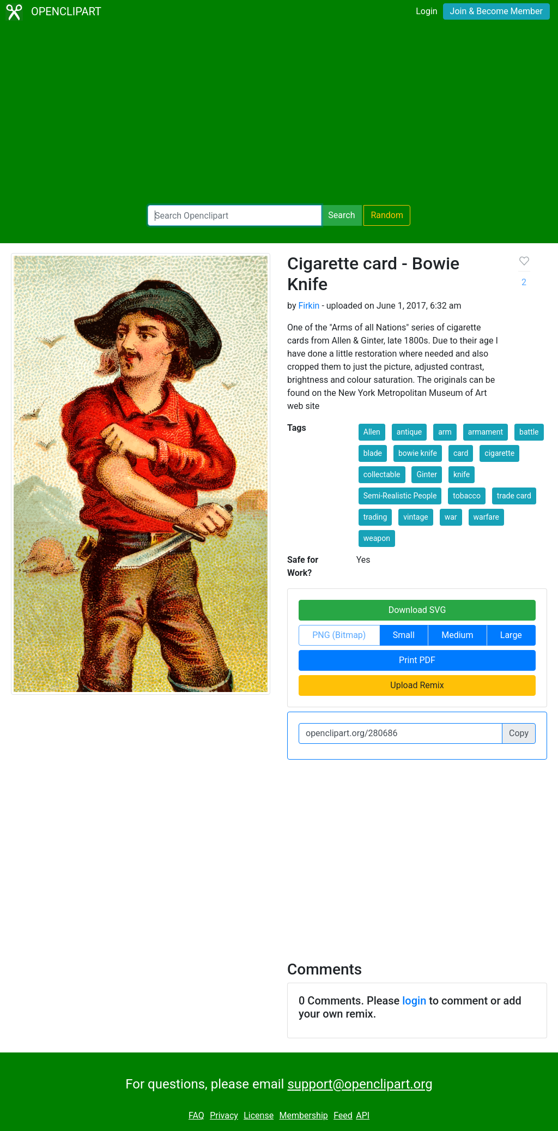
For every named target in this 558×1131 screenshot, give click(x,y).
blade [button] (372, 453)
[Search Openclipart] (235, 215)
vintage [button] (415, 517)
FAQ (196, 1115)
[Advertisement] (279, 114)
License (259, 1115)
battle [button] (528, 432)
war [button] (451, 517)
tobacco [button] (467, 495)
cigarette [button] (499, 453)
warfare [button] (487, 517)
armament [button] (485, 432)
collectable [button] (382, 474)
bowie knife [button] (417, 453)
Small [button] (404, 635)
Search (341, 215)
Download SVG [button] (417, 610)
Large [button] (511, 635)
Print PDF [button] (417, 660)
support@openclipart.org (359, 1084)
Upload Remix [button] (417, 685)
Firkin (308, 305)
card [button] (460, 453)
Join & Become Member (496, 11)
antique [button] (409, 432)
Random (387, 215)
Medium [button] (457, 635)
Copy (519, 733)
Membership (303, 1115)
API (362, 1115)
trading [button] (375, 517)
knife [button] (461, 474)
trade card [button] (514, 495)
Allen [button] (371, 432)
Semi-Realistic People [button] (400, 495)
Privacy (224, 1115)
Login (426, 11)
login (414, 1000)
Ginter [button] (426, 474)
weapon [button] (376, 538)
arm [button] (445, 432)
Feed (343, 1115)
